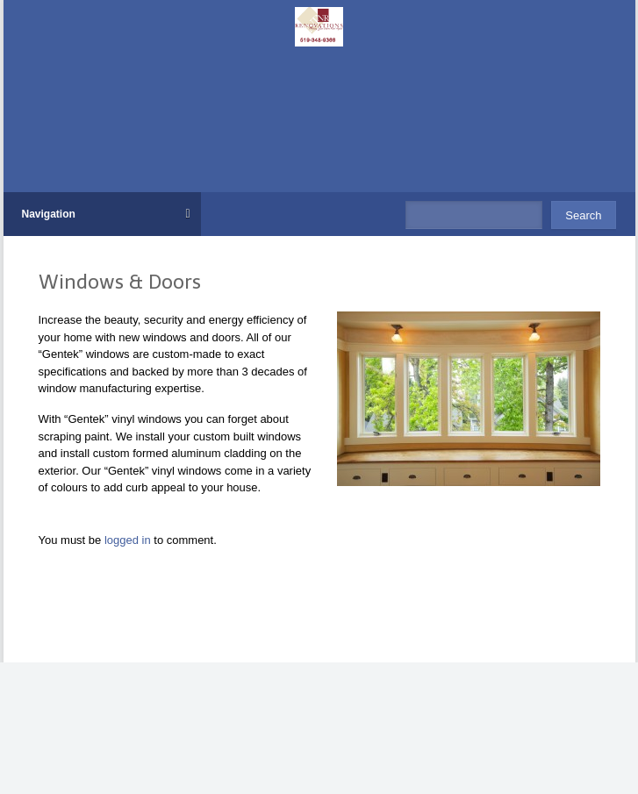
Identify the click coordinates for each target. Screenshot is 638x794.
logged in (129, 540)
